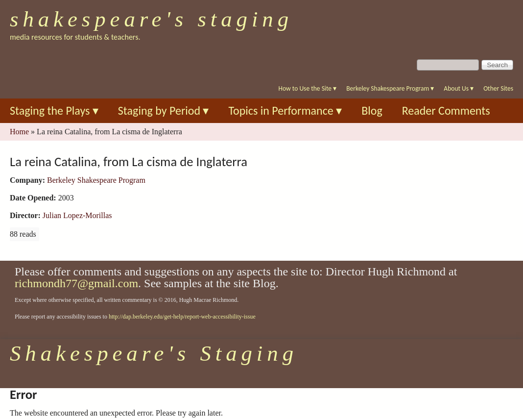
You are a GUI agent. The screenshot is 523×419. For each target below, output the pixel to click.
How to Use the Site (308, 88)
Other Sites (498, 88)
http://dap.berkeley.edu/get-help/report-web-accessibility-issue (182, 316)
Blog (371, 110)
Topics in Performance (285, 110)
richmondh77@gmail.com (76, 283)
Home (19, 131)
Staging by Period (163, 110)
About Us (459, 88)
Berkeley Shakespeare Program (390, 88)
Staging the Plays (54, 110)
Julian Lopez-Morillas (77, 215)
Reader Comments (446, 110)
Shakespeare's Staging (151, 19)
